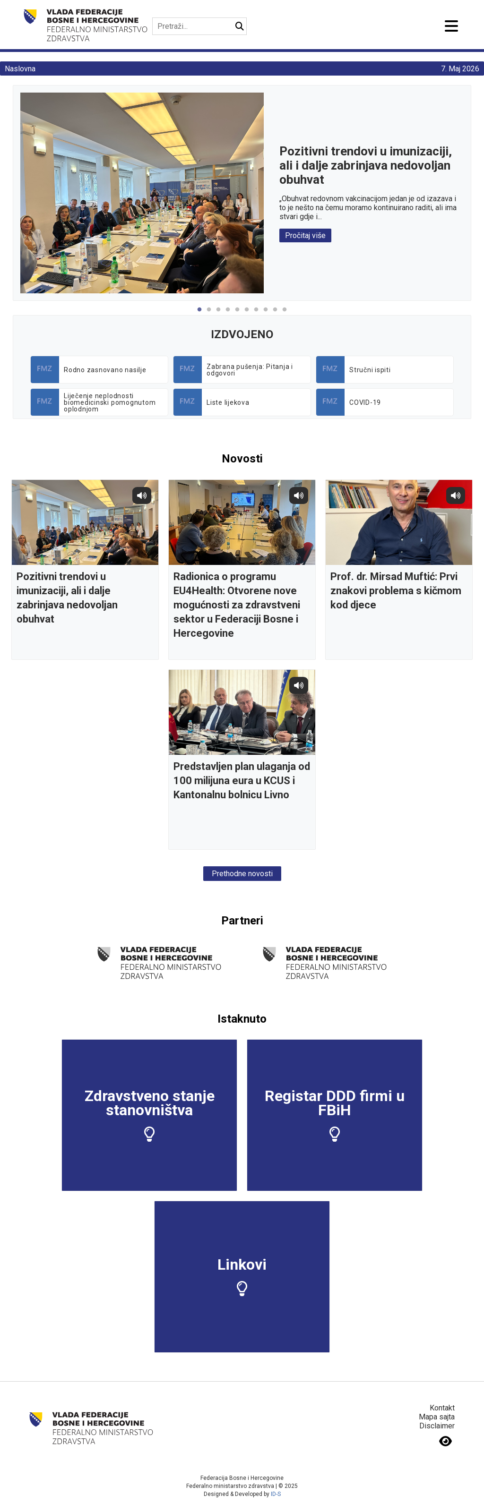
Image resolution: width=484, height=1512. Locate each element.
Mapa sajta (437, 1416)
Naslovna (20, 68)
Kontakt (442, 1407)
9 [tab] (275, 314)
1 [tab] (199, 314)
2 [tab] (209, 314)
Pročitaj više (305, 235)
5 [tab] (237, 314)
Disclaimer (437, 1425)
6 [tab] (246, 314)
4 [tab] (228, 314)
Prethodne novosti (242, 873)
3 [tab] (218, 314)
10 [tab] (284, 314)
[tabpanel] (242, 192)
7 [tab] (256, 314)
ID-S (276, 1494)
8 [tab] (265, 314)
